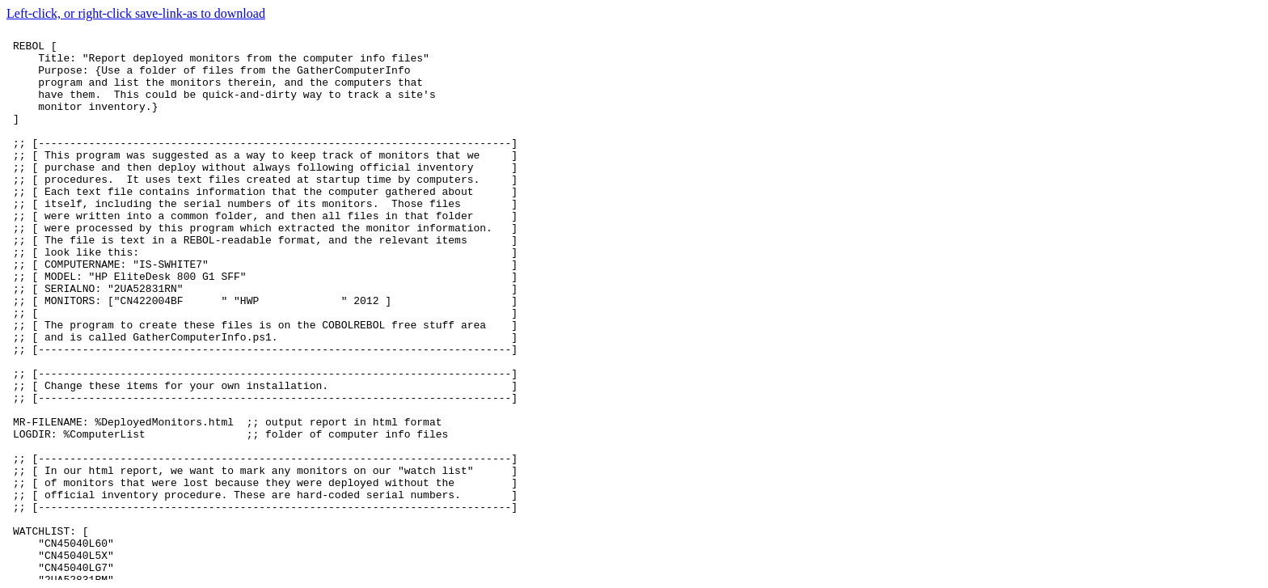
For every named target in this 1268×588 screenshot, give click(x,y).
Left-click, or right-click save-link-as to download (135, 13)
